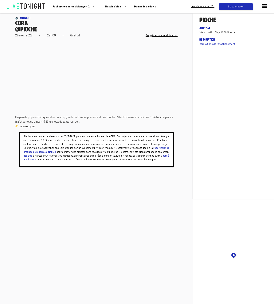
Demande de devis (145, 6)
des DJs (27, 156)
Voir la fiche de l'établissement (217, 44)
